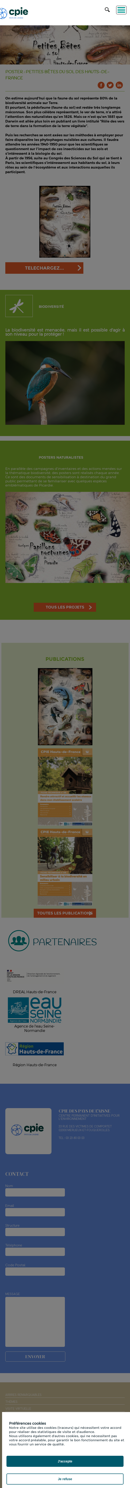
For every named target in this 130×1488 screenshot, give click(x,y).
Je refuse (65, 1479)
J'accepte (65, 1461)
